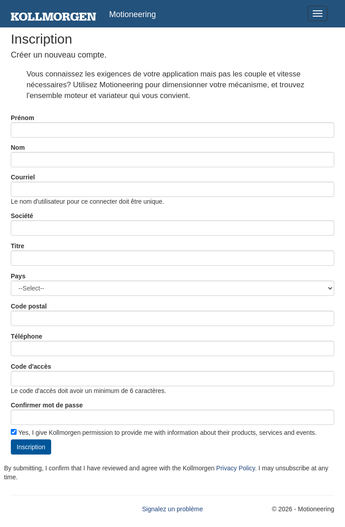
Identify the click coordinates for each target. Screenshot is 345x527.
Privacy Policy (235, 468)
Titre (17, 246)
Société (22, 215)
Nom (18, 147)
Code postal (29, 306)
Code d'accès (31, 366)
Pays (18, 276)
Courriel (23, 177)
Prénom (22, 117)
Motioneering (132, 14)
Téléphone (26, 336)
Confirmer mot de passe (47, 405)
